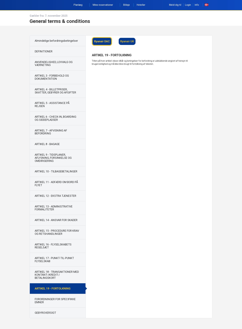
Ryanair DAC (102, 41)
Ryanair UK (127, 41)
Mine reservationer (104, 4)
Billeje (126, 4)
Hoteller (141, 4)
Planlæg (79, 4)
